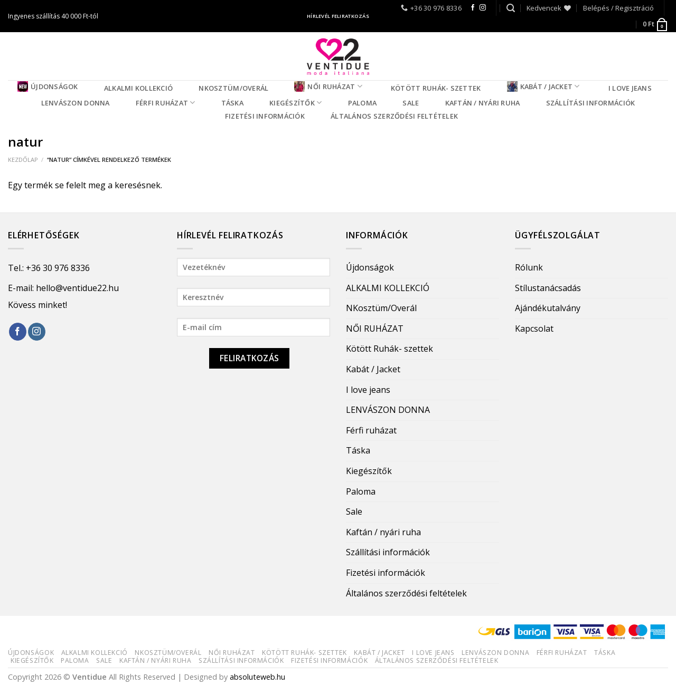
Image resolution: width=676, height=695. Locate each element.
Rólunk (529, 267)
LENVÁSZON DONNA (75, 103)
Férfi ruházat (165, 103)
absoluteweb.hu (257, 677)
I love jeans (630, 88)
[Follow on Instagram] (483, 8)
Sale (410, 103)
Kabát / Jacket (543, 86)
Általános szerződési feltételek (394, 116)
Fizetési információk (265, 116)
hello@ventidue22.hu (77, 288)
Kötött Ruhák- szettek (436, 88)
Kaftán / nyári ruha (482, 103)
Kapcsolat (534, 328)
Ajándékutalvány (547, 308)
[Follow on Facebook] (473, 8)
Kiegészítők (295, 103)
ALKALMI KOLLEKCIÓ (138, 88)
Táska (232, 103)
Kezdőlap (23, 159)
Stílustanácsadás (548, 288)
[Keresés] (510, 8)
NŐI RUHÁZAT (328, 86)
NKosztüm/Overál (233, 88)
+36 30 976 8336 (58, 268)
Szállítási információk (590, 103)
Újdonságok (47, 86)
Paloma (362, 103)
